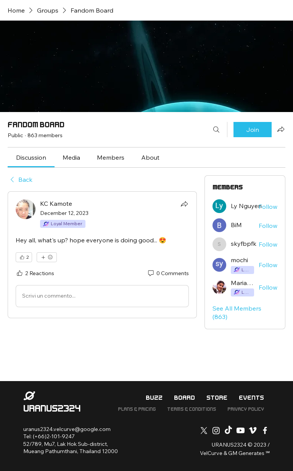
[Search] (216, 129)
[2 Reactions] (35, 273)
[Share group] (280, 129)
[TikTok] (228, 430)
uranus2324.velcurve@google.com (67, 429)
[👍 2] (24, 257)
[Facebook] (265, 430)
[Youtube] (240, 430)
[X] (204, 430)
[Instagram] (216, 430)
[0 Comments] (168, 273)
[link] (31, 157)
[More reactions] (47, 257)
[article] (102, 254)
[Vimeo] (253, 430)
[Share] (184, 203)
